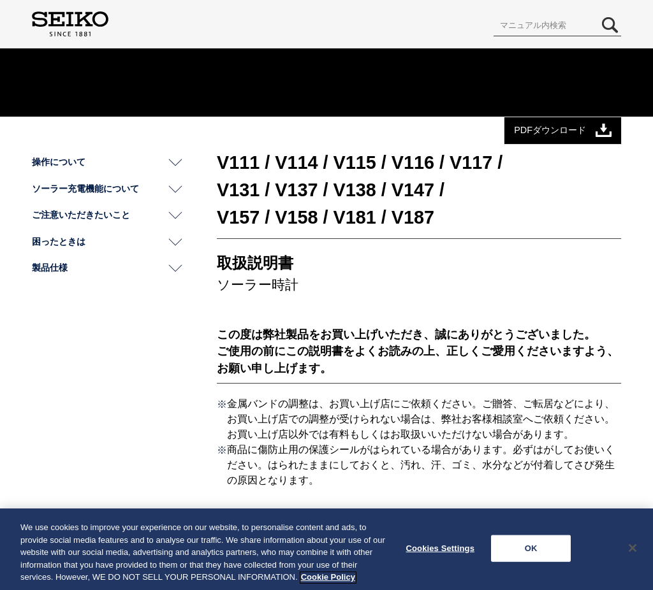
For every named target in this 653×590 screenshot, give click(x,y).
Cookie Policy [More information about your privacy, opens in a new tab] (328, 581)
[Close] (633, 551)
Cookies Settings (440, 551)
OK (531, 551)
